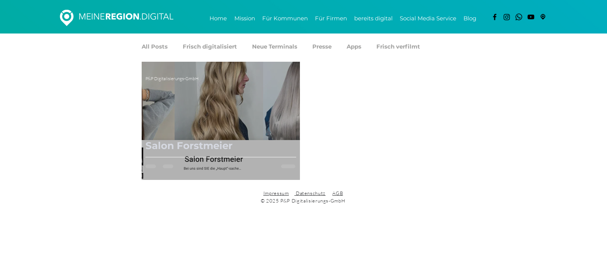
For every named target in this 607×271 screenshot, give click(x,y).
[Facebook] (495, 17)
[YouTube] (531, 17)
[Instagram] (507, 17)
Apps (354, 46)
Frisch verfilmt (398, 46)
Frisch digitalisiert (210, 46)
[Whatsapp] (519, 17)
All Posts (155, 46)
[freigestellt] (543, 17)
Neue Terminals (274, 46)
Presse (322, 46)
